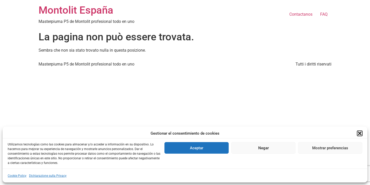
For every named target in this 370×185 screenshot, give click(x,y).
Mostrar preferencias (330, 148)
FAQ (324, 14)
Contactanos (300, 14)
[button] (359, 133)
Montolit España (76, 10)
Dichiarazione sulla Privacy (48, 176)
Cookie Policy (17, 176)
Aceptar (196, 148)
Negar (263, 148)
